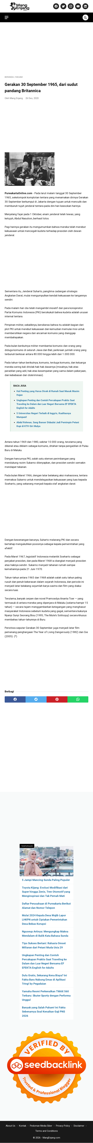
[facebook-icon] (55, 6)
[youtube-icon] (77, 6)
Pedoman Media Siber (41, 1125)
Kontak (22, 1125)
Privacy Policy (63, 1125)
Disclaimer (79, 1125)
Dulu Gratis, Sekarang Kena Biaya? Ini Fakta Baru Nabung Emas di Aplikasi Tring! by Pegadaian (44, 979)
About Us (10, 1125)
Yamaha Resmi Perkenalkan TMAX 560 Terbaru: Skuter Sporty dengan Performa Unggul (46, 995)
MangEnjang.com (51, 1137)
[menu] (6, 17)
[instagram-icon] (70, 6)
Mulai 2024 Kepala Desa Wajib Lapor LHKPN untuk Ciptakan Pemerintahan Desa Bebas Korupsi (44, 919)
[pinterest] (57, 699)
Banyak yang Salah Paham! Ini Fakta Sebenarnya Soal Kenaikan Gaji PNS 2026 (43, 1011)
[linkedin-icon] (85, 6)
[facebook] (15, 699)
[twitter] (36, 699)
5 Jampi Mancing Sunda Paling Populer (46, 879)
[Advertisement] (46, 49)
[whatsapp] (77, 699)
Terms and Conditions (46, 1131)
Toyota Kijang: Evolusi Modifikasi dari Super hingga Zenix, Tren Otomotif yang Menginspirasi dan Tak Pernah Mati (46, 892)
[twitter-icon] (63, 6)
